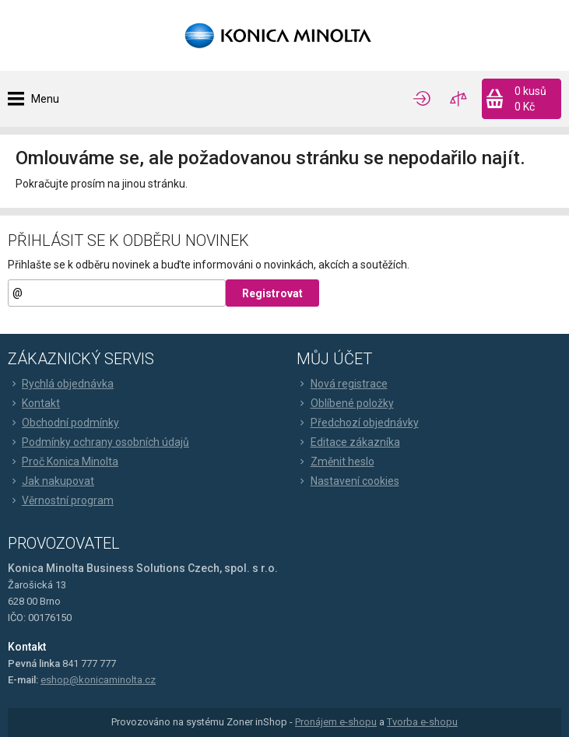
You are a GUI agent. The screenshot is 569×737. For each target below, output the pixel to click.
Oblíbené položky (345, 403)
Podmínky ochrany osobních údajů (98, 442)
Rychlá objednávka (61, 383)
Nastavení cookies (348, 481)
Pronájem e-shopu (336, 722)
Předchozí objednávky (358, 422)
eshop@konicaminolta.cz (98, 680)
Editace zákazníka (348, 442)
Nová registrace (342, 383)
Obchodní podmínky (63, 422)
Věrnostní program (61, 500)
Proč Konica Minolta (63, 461)
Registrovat (272, 293)
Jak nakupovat (51, 481)
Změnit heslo (335, 461)
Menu (45, 99)
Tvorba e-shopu (422, 722)
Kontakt (34, 403)
